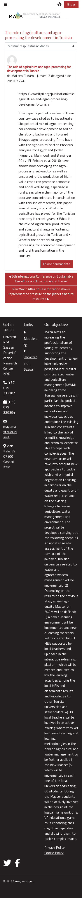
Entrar (71, 4)
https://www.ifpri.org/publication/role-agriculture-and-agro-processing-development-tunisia (47, 99)
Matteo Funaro (22, 75)
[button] (60, 4)
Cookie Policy (54, 852)
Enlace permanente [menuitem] (56, 264)
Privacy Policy (54, 847)
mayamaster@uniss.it (10, 432)
